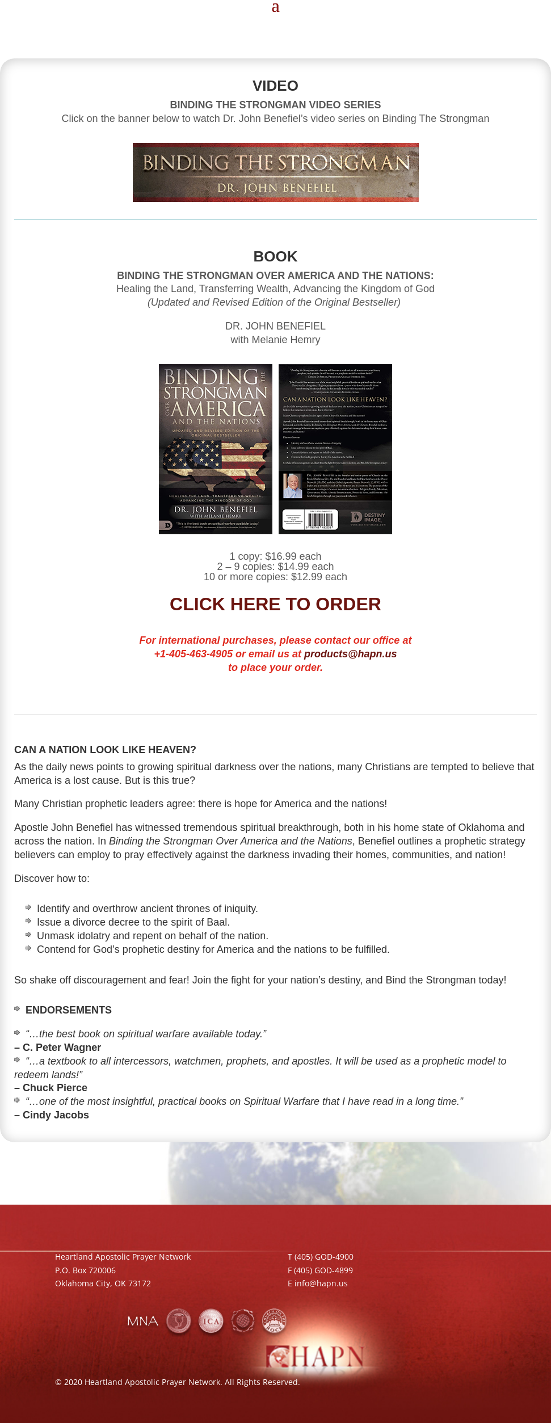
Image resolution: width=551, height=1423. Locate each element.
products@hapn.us (350, 654)
